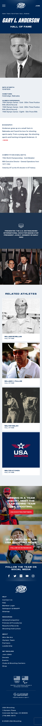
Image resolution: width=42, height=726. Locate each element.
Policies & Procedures (12, 623)
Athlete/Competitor (10, 620)
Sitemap (6, 611)
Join (37, 6)
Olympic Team (8, 640)
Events (5, 660)
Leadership (7, 646)
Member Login (8, 605)
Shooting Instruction (11, 629)
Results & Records (10, 626)
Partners (6, 643)
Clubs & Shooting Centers (13, 663)
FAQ (4, 603)
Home (3, 13)
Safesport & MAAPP (11, 608)
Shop (4, 666)
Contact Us (7, 600)
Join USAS (7, 654)
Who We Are (7, 637)
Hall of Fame (14, 13)
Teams (8, 13)
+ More (5, 140)
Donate (5, 657)
